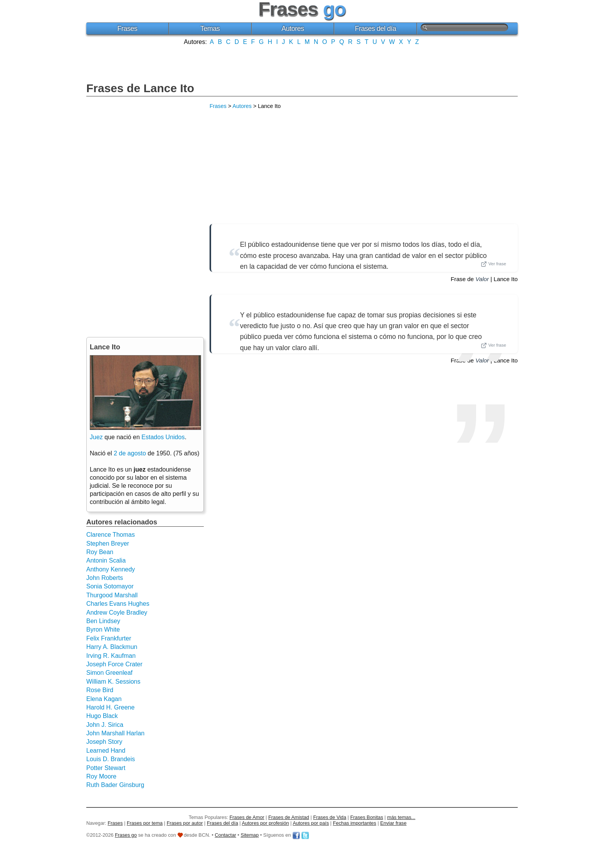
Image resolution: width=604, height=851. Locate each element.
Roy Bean (99, 552)
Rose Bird (99, 690)
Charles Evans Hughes (117, 603)
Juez (96, 437)
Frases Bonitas (366, 817)
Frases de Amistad (288, 817)
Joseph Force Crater (114, 664)
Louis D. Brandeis (110, 759)
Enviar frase (393, 823)
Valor (482, 279)
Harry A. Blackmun (111, 647)
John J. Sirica (104, 724)
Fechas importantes (354, 823)
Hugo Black (102, 716)
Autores (293, 28)
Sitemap (250, 835)
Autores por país (311, 823)
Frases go (126, 835)
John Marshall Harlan (115, 733)
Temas (210, 28)
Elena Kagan (104, 699)
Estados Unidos (163, 437)
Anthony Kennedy (110, 569)
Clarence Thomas (110, 534)
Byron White (103, 629)
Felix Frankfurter (108, 638)
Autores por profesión (265, 823)
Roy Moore (101, 776)
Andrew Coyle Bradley (116, 612)
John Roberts (104, 578)
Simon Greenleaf (109, 672)
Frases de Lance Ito (140, 88)
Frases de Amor (247, 817)
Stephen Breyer (107, 543)
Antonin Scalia (106, 560)
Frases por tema (145, 823)
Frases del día (375, 28)
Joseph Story (104, 741)
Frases (127, 28)
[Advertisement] (302, 62)
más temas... (401, 817)
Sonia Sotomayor (110, 586)
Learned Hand (105, 750)
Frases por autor (185, 823)
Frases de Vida (329, 817)
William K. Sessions (113, 681)
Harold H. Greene (110, 707)
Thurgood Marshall (112, 595)
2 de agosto (130, 453)
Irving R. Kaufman (111, 655)
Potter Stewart (105, 768)
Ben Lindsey (103, 621)
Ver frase (493, 264)
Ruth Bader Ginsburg (115, 785)
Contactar (225, 835)
